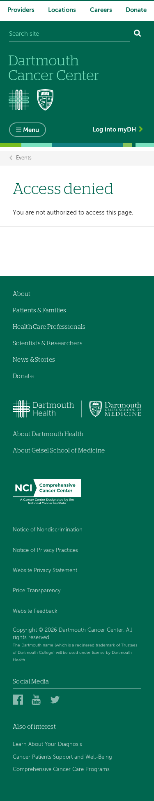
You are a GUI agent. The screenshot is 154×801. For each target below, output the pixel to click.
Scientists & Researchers (48, 343)
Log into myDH (114, 130)
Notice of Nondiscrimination (48, 530)
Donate (136, 10)
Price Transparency (36, 590)
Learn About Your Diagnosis (47, 744)
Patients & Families (40, 310)
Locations (62, 10)
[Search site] (69, 34)
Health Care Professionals (49, 327)
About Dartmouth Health (48, 434)
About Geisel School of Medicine (59, 451)
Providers (20, 10)
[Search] (137, 34)
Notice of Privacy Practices (45, 550)
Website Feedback (35, 611)
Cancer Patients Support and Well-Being (62, 757)
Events (24, 158)
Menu (31, 130)
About (22, 294)
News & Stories (34, 360)
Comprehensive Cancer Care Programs (61, 769)
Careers (101, 10)
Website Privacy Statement (45, 570)
